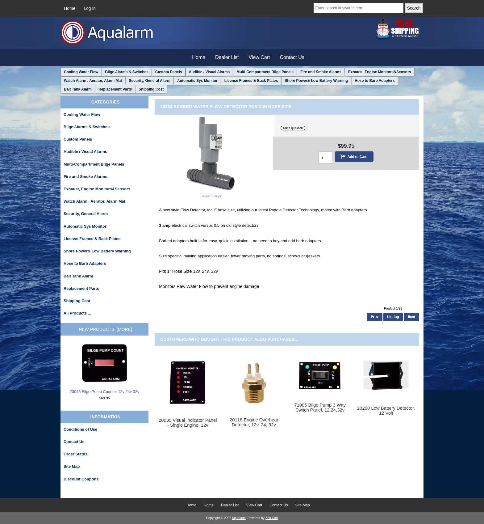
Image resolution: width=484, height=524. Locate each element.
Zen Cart (271, 518)
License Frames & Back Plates (251, 80)
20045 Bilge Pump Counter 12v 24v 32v (104, 369)
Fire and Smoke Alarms (320, 72)
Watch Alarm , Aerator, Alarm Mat (93, 80)
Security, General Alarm (149, 80)
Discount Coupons (81, 479)
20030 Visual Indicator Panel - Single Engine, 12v (188, 423)
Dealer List (227, 57)
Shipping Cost (151, 89)
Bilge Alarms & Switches (126, 72)
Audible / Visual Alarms (209, 72)
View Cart (259, 57)
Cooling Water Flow (81, 72)
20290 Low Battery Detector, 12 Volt (386, 411)
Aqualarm (239, 518)
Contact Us (292, 57)
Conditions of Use (80, 429)
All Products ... (77, 313)
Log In (90, 8)
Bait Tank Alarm (78, 89)
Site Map (72, 466)
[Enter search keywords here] (358, 8)
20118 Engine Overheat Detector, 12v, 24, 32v (254, 422)
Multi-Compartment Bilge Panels (265, 72)
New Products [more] (105, 329)
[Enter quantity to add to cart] (325, 157)
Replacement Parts (115, 89)
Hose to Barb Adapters (375, 80)
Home (69, 8)
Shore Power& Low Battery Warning (316, 80)
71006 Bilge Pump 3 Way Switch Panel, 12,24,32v (320, 407)
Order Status (75, 454)
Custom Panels (168, 72)
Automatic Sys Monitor (197, 80)
